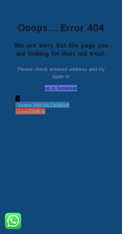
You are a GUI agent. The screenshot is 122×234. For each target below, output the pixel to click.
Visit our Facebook (51, 105)
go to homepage (61, 88)
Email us (37, 111)
